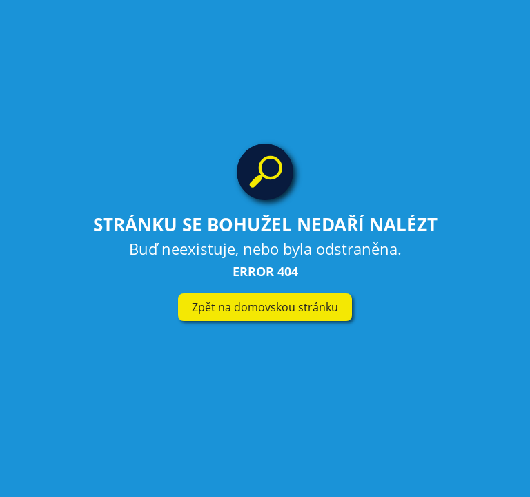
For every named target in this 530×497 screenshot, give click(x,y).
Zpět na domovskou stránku (265, 307)
